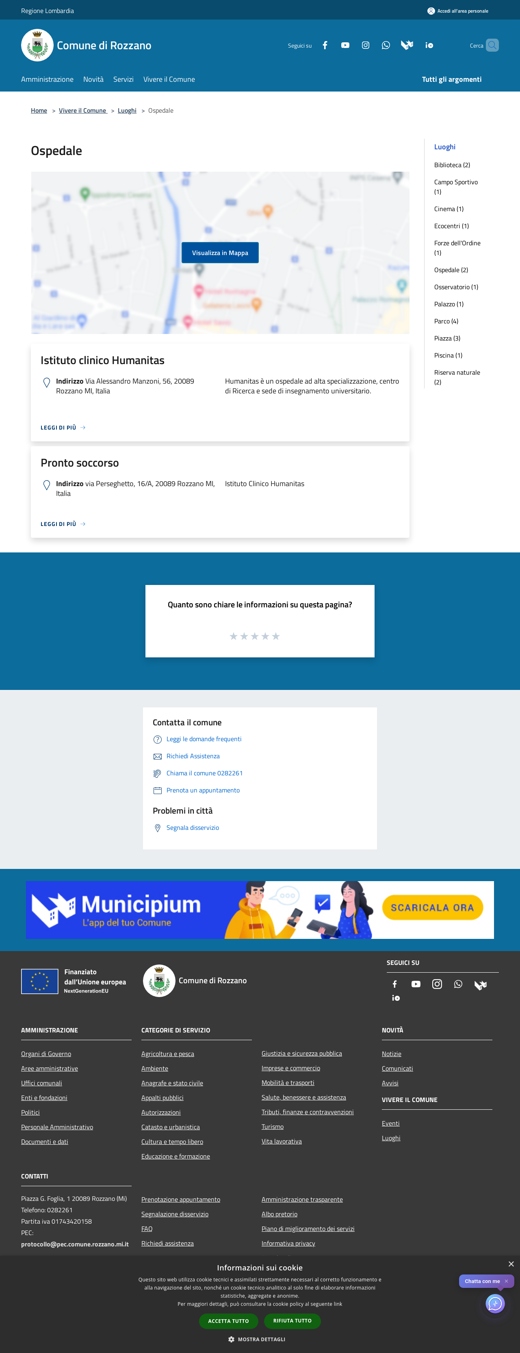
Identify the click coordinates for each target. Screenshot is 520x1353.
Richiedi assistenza (167, 1243)
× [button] (511, 1264)
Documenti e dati (44, 1141)
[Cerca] (489, 45)
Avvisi (390, 1083)
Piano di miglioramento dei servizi (308, 1228)
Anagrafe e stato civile (172, 1083)
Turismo (273, 1126)
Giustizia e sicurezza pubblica (302, 1053)
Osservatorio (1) (456, 287)
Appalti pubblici (162, 1097)
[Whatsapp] (372, 44)
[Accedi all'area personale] (458, 10)
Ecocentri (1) (451, 226)
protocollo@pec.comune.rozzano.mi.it (75, 1244)
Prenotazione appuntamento (180, 1199)
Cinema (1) (449, 209)
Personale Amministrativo (57, 1127)
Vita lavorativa (282, 1141)
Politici (30, 1112)
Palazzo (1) (449, 304)
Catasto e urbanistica (170, 1127)
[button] (260, 1339)
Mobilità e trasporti (288, 1082)
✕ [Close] (506, 1281)
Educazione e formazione (175, 1156)
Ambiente (154, 1068)
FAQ (147, 1228)
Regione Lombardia (47, 10)
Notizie (391, 1053)
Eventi (391, 1123)
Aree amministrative (49, 1068)
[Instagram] (352, 44)
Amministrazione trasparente (302, 1199)
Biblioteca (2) (452, 165)
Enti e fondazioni (44, 1097)
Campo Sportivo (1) (456, 186)
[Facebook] (311, 44)
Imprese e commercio (291, 1068)
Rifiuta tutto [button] (292, 1320)
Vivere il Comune (83, 110)
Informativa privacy (288, 1243)
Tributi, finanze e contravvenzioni (308, 1112)
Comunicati (397, 1068)
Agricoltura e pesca (167, 1053)
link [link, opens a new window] (338, 1304)
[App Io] (416, 44)
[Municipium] (393, 44)
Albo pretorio (279, 1214)
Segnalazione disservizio (174, 1214)
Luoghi (127, 110)
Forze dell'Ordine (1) (457, 248)
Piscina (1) (448, 355)
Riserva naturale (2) (457, 377)
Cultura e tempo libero (172, 1141)
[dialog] (260, 1304)
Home (39, 110)
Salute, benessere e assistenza (304, 1097)
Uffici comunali (41, 1083)
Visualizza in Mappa (220, 253)
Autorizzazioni (161, 1112)
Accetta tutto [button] (228, 1321)
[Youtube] (331, 44)
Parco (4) (446, 321)
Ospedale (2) (451, 270)
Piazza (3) (447, 338)
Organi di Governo (46, 1053)
